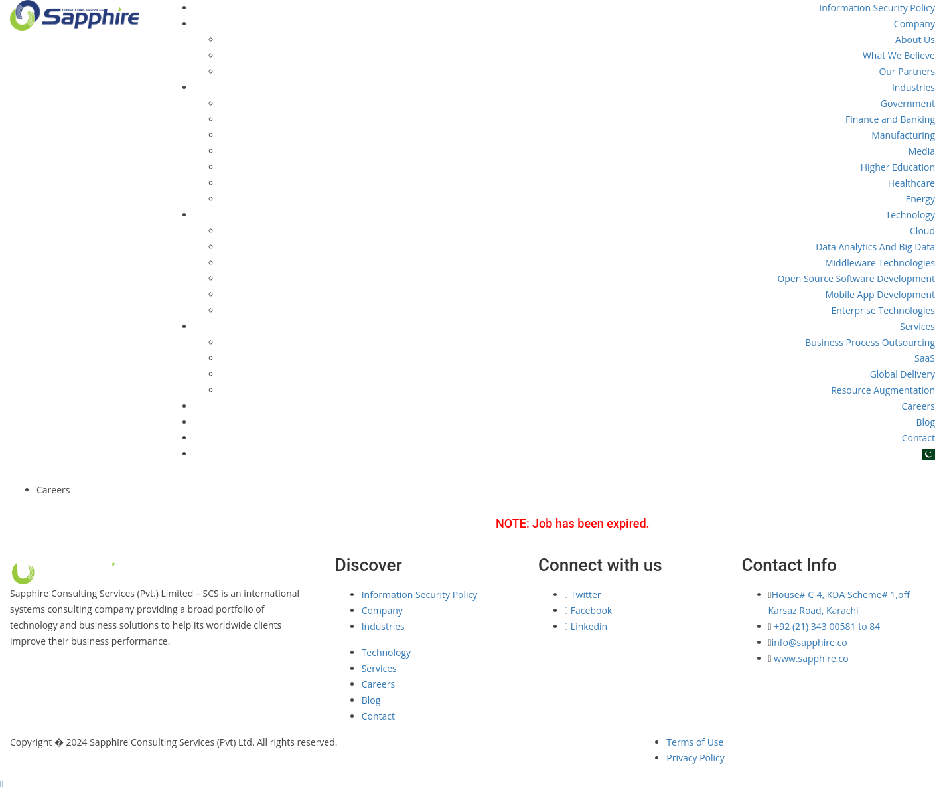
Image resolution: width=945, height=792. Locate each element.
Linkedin (586, 626)
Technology (910, 214)
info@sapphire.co (809, 642)
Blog (925, 422)
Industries (913, 87)
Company (914, 23)
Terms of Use (694, 742)
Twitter (583, 594)
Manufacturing (903, 135)
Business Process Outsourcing (870, 342)
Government (908, 103)
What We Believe (899, 55)
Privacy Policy (695, 758)
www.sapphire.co (810, 658)
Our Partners (907, 71)
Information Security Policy (877, 7)
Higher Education (898, 167)
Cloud (922, 230)
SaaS (924, 358)
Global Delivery (902, 374)
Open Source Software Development (856, 278)
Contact (918, 438)
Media (922, 151)
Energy (920, 199)
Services (917, 326)
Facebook (588, 610)
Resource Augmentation (883, 390)
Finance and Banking (890, 119)
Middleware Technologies (880, 262)
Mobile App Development (880, 294)
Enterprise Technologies (883, 310)
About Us (915, 39)
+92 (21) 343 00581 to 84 (827, 626)
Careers (918, 406)
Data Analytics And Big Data (875, 246)
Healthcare (911, 183)
